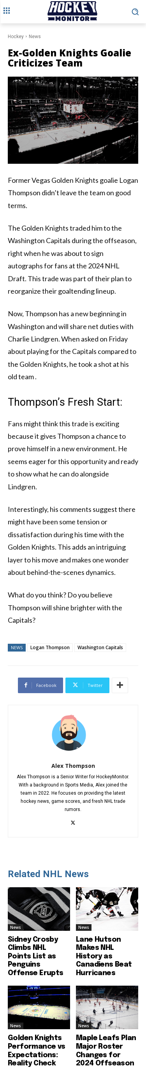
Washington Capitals (100, 647)
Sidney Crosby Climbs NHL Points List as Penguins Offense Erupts (35, 956)
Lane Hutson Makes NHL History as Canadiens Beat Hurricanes (104, 956)
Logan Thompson (50, 647)
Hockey (16, 36)
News (35, 36)
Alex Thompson (73, 765)
